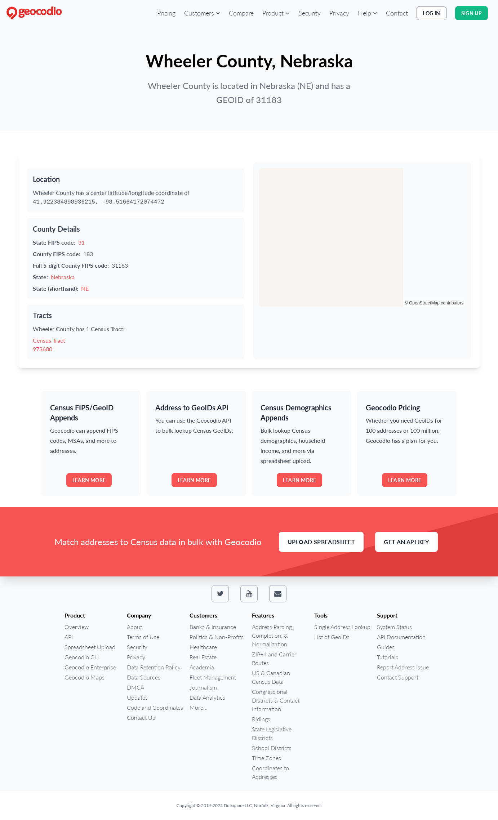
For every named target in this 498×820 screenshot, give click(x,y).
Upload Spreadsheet (321, 541)
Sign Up (471, 13)
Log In (431, 13)
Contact (397, 13)
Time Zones (266, 757)
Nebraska (63, 276)
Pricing (166, 13)
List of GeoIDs (332, 636)
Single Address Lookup (342, 626)
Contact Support (397, 677)
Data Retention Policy (154, 667)
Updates (137, 697)
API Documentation (401, 636)
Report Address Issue (403, 667)
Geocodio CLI (82, 657)
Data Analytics (207, 697)
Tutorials (387, 657)
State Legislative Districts (272, 733)
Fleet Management (213, 677)
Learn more (89, 480)
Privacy (339, 13)
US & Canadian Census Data (271, 677)
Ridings (261, 719)
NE (85, 288)
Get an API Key (406, 541)
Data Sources (143, 677)
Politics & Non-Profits (217, 636)
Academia (202, 667)
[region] (362, 237)
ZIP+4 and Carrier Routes (274, 658)
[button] (202, 13)
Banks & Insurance (213, 626)
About (134, 626)
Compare (241, 13)
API (69, 636)
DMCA (135, 687)
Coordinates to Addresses (270, 772)
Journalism (203, 687)
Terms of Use (143, 636)
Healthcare (203, 646)
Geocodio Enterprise (90, 667)
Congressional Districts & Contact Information (275, 700)
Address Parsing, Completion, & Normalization (272, 635)
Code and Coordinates (155, 707)
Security (309, 13)
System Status (394, 626)
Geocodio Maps (85, 677)
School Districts (272, 747)
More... (199, 707)
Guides (386, 646)
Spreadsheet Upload (90, 646)
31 (81, 242)
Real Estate (203, 657)
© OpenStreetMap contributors (434, 303)
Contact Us (141, 717)
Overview (77, 626)
